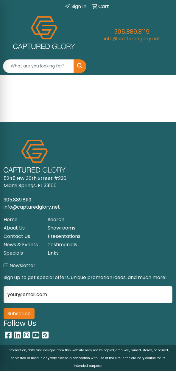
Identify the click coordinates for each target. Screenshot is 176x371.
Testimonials (62, 244)
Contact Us (17, 236)
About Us (14, 227)
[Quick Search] (38, 66)
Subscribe (19, 313)
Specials (13, 253)
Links (53, 253)
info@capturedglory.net (132, 38)
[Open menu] (164, 66)
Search (56, 219)
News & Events (21, 244)
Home (11, 219)
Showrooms (61, 227)
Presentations (64, 236)
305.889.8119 (131, 31)
